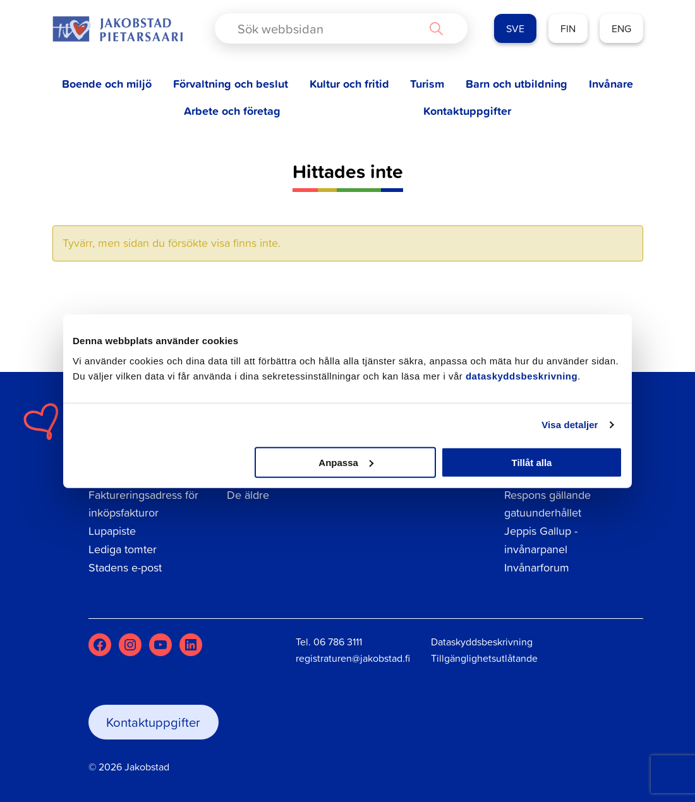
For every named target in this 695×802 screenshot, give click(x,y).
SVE (515, 28)
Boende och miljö (107, 84)
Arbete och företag (232, 111)
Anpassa (345, 462)
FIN (568, 28)
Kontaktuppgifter (467, 111)
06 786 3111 (337, 642)
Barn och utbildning (516, 84)
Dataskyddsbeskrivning (482, 642)
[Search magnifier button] (436, 28)
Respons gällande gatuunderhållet (547, 504)
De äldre (248, 495)
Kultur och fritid (349, 84)
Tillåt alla (531, 462)
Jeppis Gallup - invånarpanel (540, 540)
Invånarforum (536, 567)
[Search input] (331, 28)
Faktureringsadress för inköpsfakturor (143, 504)
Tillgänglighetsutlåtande (484, 658)
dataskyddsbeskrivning (521, 375)
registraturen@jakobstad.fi (353, 658)
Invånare (611, 84)
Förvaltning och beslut (230, 84)
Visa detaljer (569, 424)
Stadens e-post (125, 567)
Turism (427, 84)
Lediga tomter (122, 549)
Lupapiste (112, 531)
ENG (621, 28)
